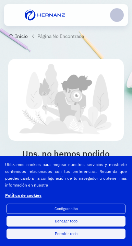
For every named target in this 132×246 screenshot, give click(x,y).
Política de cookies (23, 195)
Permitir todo (66, 233)
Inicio (21, 36)
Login (117, 15)
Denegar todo (66, 221)
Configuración (66, 208)
